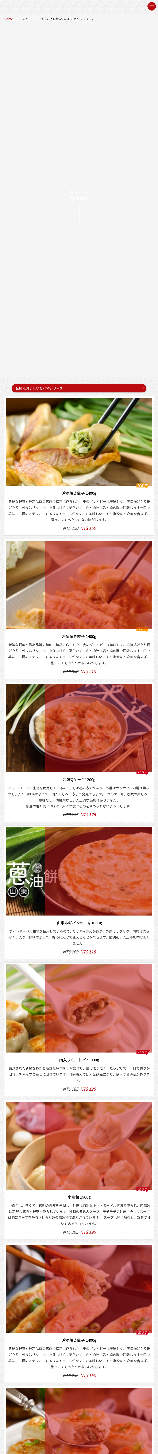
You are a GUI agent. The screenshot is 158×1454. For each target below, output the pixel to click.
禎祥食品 (15, 6)
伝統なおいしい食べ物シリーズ (73, 19)
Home (8, 19)
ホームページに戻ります (33, 19)
